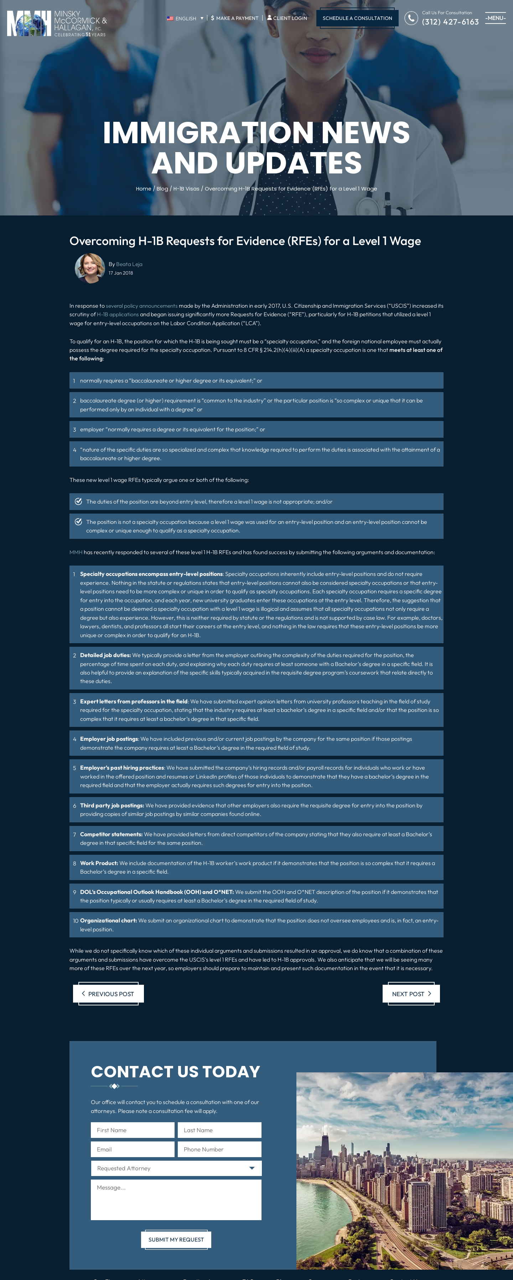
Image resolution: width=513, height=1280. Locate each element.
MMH (76, 551)
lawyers (90, 625)
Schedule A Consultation (357, 18)
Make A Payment (235, 18)
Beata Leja (129, 263)
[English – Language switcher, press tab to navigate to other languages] (185, 18)
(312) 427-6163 (451, 21)
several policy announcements (143, 305)
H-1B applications (125, 314)
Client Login (290, 18)
